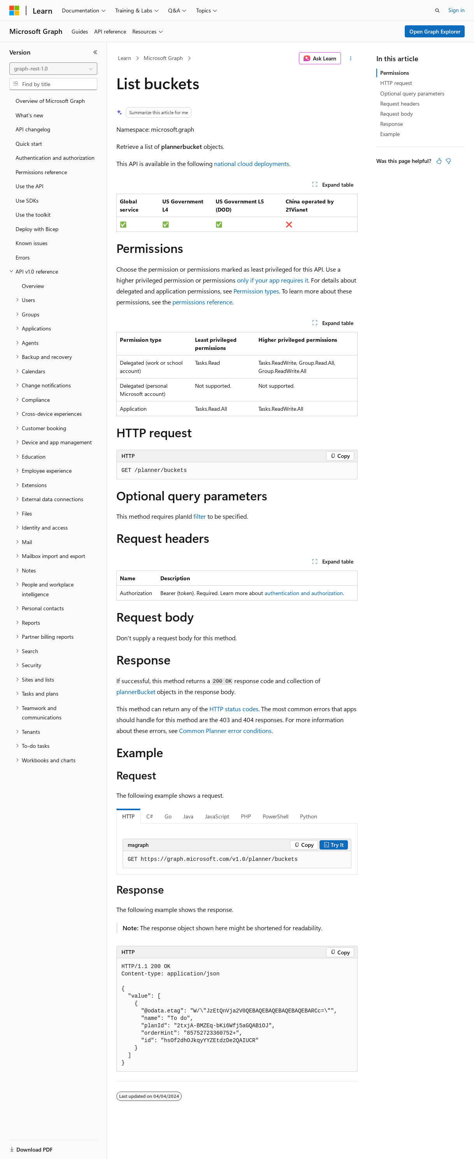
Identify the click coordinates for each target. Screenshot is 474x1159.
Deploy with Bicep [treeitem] (37, 229)
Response (391, 123)
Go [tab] (168, 816)
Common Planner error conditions (225, 730)
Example (390, 134)
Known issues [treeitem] (31, 243)
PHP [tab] (246, 816)
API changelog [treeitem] (33, 129)
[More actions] (351, 58)
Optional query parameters (412, 93)
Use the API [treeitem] (30, 186)
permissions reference (202, 302)
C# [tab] (149, 816)
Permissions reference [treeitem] (41, 172)
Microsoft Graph (163, 58)
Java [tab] (188, 816)
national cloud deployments (251, 163)
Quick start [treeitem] (29, 143)
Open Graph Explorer (434, 31)
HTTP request (396, 83)
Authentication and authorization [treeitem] (55, 157)
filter (199, 516)
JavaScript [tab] (217, 816)
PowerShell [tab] (275, 816)
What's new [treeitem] (29, 115)
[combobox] (53, 68)
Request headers (400, 103)
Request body (396, 113)
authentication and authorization (304, 593)
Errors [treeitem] (23, 257)
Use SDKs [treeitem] (27, 200)
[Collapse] (95, 52)
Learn (124, 58)
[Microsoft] (14, 10)
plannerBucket (135, 691)
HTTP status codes (233, 709)
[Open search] (437, 11)
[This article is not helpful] (448, 161)
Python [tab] (308, 816)
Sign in (456, 10)
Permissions (394, 72)
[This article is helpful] (439, 161)
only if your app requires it (272, 280)
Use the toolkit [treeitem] (33, 214)
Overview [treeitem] (33, 286)
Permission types (256, 291)
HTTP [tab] (128, 816)
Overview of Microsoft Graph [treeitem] (50, 100)
